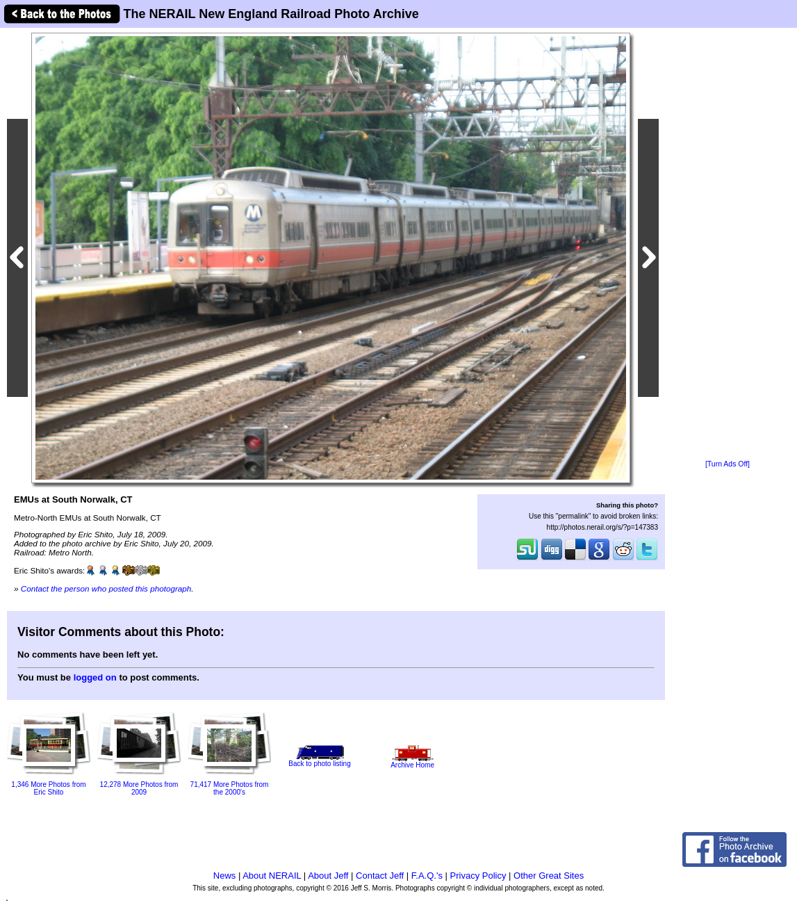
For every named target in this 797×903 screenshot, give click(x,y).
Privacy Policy (478, 875)
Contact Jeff (380, 875)
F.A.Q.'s (427, 875)
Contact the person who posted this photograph (106, 588)
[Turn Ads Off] (727, 464)
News (224, 875)
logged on (95, 677)
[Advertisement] (727, 244)
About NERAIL (272, 875)
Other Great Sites (548, 875)
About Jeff (328, 875)
